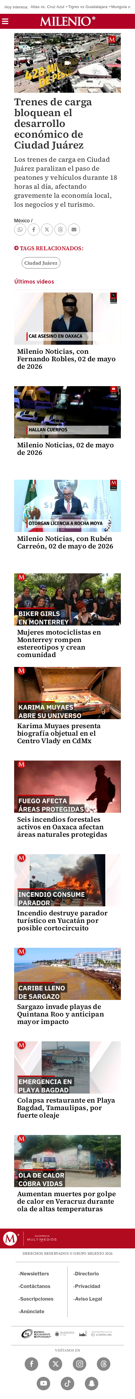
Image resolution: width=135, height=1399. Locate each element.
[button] (5, 23)
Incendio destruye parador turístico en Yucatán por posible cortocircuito (62, 920)
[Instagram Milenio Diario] (79, 1364)
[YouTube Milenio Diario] (43, 1383)
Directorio (87, 1274)
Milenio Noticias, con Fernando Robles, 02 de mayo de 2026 (66, 359)
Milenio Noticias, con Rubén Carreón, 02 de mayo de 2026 (65, 542)
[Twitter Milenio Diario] (55, 1364)
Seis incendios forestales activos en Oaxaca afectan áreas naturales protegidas (62, 827)
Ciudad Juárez (41, 263)
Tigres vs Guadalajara (87, 7)
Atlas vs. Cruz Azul (47, 7)
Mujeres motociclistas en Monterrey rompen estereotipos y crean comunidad (59, 643)
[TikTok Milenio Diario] (67, 1383)
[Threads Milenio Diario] (103, 1364)
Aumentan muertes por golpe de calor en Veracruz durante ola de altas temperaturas (66, 1201)
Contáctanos (35, 1286)
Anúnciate (32, 1311)
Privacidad (87, 1286)
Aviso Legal (88, 1299)
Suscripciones (37, 1299)
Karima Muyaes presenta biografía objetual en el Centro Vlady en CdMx (59, 733)
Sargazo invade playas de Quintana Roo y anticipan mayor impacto (60, 1014)
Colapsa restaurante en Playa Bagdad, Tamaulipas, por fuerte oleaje (66, 1107)
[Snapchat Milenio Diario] (91, 1383)
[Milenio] (67, 21)
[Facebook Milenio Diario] (31, 1364)
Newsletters (34, 1274)
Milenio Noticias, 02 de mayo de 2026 (65, 448)
